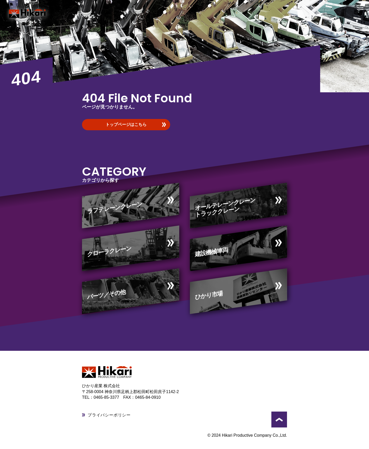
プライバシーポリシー (109, 415)
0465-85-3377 (108, 397)
